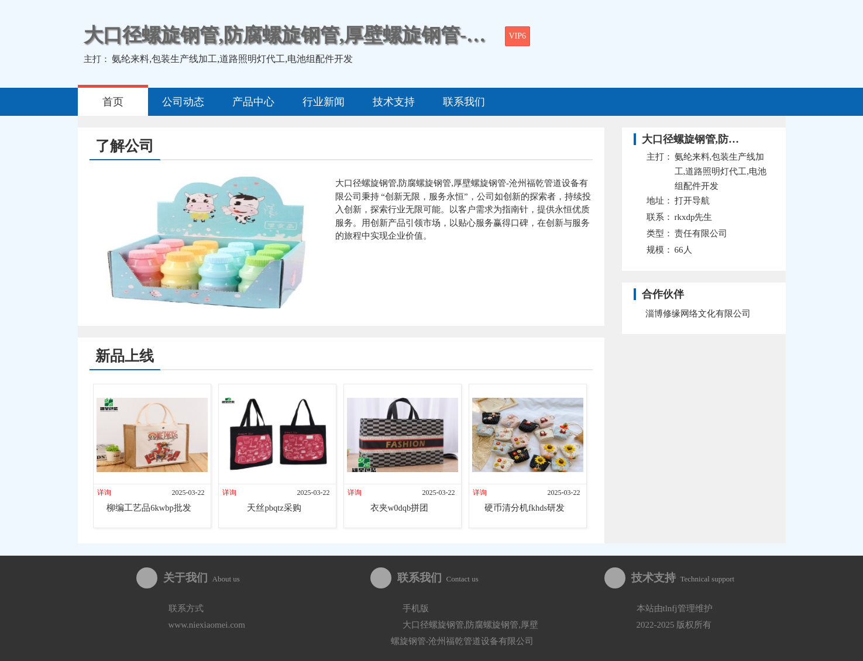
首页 (112, 102)
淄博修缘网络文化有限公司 (698, 313)
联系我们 (464, 102)
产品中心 (253, 102)
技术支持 (394, 102)
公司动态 (183, 102)
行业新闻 (323, 102)
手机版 (416, 608)
